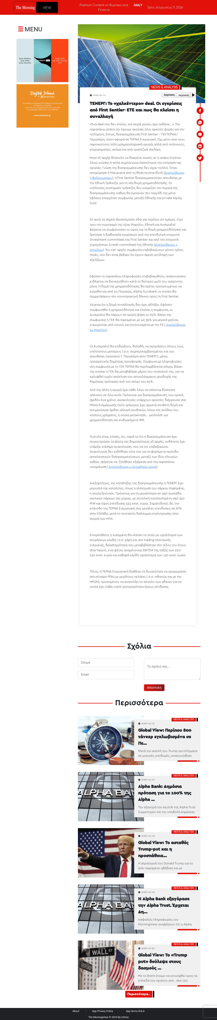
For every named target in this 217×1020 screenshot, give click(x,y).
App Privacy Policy (102, 1011)
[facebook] (200, 111)
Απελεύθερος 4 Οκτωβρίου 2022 (132, 466)
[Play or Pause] (194, 95)
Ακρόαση (183, 95)
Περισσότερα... (138, 994)
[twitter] (200, 158)
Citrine (125, 1017)
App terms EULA (135, 1011)
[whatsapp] (200, 122)
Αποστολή (154, 687)
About (75, 1011)
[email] (200, 134)
